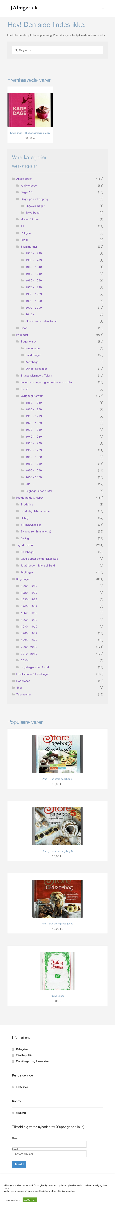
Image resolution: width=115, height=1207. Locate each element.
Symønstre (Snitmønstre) (36, 531)
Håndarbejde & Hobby (30, 497)
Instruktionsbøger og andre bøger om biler (46, 382)
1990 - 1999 (34, 301)
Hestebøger (33, 348)
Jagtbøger (27, 572)
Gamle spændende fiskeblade (39, 558)
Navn (14, 1138)
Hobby (25, 518)
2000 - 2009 (34, 307)
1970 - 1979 (34, 287)
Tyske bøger (33, 212)
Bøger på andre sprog (34, 199)
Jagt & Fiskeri (24, 545)
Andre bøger (24, 178)
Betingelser (22, 1049)
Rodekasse (23, 680)
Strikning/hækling (31, 524)
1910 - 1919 (34, 416)
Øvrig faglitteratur (32, 395)
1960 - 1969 (34, 280)
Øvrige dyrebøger (36, 368)
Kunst (24, 389)
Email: (49, 1152)
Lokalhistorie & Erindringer (32, 674)
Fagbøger (22, 334)
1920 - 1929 (34, 253)
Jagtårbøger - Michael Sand (38, 565)
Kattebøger (32, 362)
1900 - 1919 (29, 585)
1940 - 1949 (34, 266)
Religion (26, 233)
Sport (24, 328)
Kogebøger (23, 579)
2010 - (30, 314)
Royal (24, 239)
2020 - (25, 660)
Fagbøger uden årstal (39, 491)
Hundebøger (33, 355)
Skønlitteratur (29, 246)
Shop (19, 687)
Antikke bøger (29, 185)
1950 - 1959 (34, 273)
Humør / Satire (30, 219)
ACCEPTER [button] (29, 1200)
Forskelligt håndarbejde (35, 511)
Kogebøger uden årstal (35, 667)
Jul (22, 226)
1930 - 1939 (34, 260)
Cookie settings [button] (12, 1200)
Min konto (21, 1112)
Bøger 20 (27, 192)
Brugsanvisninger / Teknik (36, 375)
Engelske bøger (35, 205)
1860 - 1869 (34, 409)
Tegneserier (23, 694)
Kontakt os (22, 1087)
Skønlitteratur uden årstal (41, 321)
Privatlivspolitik (24, 1055)
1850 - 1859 (34, 402)
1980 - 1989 (34, 294)
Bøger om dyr (29, 341)
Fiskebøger (27, 552)
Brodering (27, 504)
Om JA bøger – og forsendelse (32, 1061)
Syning (25, 538)
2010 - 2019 (29, 653)
